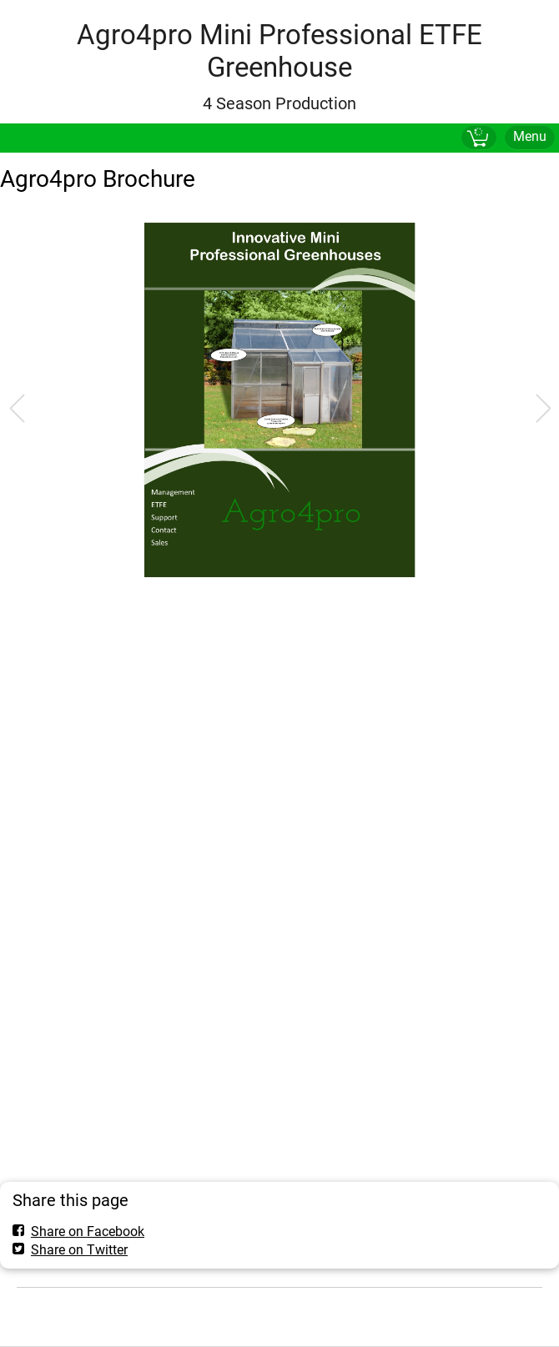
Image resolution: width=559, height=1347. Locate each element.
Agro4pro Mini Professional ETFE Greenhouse (279, 50)
